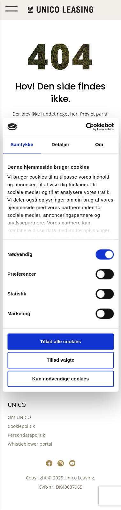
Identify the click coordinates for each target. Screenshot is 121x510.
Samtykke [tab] (22, 144)
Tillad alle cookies (60, 341)
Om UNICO (19, 417)
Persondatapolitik (26, 435)
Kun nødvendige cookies (60, 378)
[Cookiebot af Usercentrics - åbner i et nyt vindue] (86, 127)
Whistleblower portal (30, 444)
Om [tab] (99, 144)
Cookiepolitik (21, 426)
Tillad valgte (60, 360)
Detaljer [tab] (61, 144)
